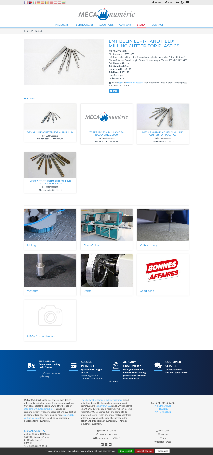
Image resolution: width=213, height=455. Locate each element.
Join (168, 2)
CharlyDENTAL (104, 405)
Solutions (106, 25)
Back (113, 91)
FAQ (163, 438)
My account (163, 430)
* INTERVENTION (163, 412)
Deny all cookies (144, 451)
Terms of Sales (163, 442)
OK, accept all (125, 451)
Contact (157, 25)
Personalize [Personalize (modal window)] (162, 451)
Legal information (106, 434)
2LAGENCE (115, 438)
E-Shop (141, 25)
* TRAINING (162, 408)
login (120, 82)
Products (62, 25)
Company (125, 25)
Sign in (156, 2)
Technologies (84, 25)
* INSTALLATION (163, 405)
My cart (163, 434)
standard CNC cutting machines (39, 408)
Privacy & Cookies (106, 430)
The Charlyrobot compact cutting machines (101, 400)
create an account (134, 82)
